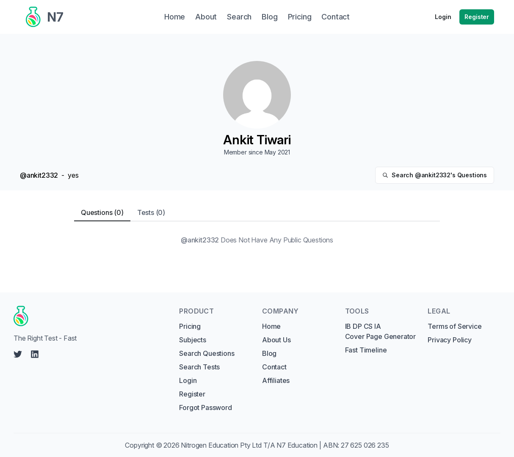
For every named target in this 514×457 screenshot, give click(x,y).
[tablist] (257, 212)
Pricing (190, 326)
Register (476, 16)
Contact (274, 367)
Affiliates (276, 380)
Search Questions (206, 353)
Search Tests (199, 367)
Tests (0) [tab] (151, 212)
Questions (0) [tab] (102, 212)
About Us (276, 340)
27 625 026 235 (365, 445)
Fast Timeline (366, 350)
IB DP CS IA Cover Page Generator (380, 331)
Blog (269, 353)
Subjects (192, 340)
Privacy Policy (450, 340)
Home (271, 326)
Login (443, 16)
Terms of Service (454, 326)
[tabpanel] (257, 240)
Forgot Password (205, 407)
